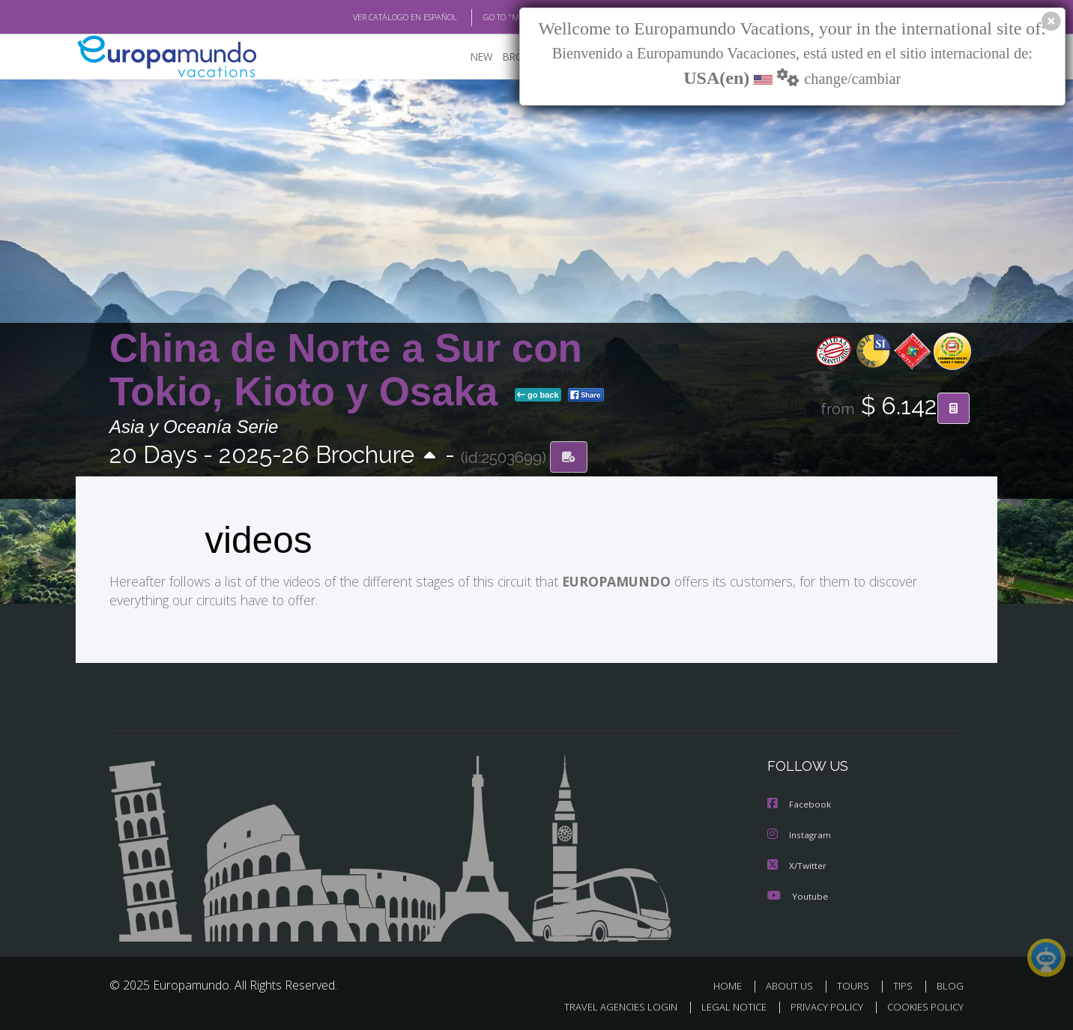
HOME (727, 983)
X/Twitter (798, 864)
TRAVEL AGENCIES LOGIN (620, 1004)
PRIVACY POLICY (827, 1004)
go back (538, 396)
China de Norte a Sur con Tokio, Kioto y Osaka (345, 370)
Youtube (798, 894)
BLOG (950, 983)
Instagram (801, 834)
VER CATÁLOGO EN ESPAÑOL (405, 17)
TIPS (903, 983)
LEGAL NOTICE (734, 1004)
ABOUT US (789, 983)
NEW (482, 57)
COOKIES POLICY (925, 1004)
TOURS (853, 983)
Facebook (800, 804)
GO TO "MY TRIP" (513, 17)
